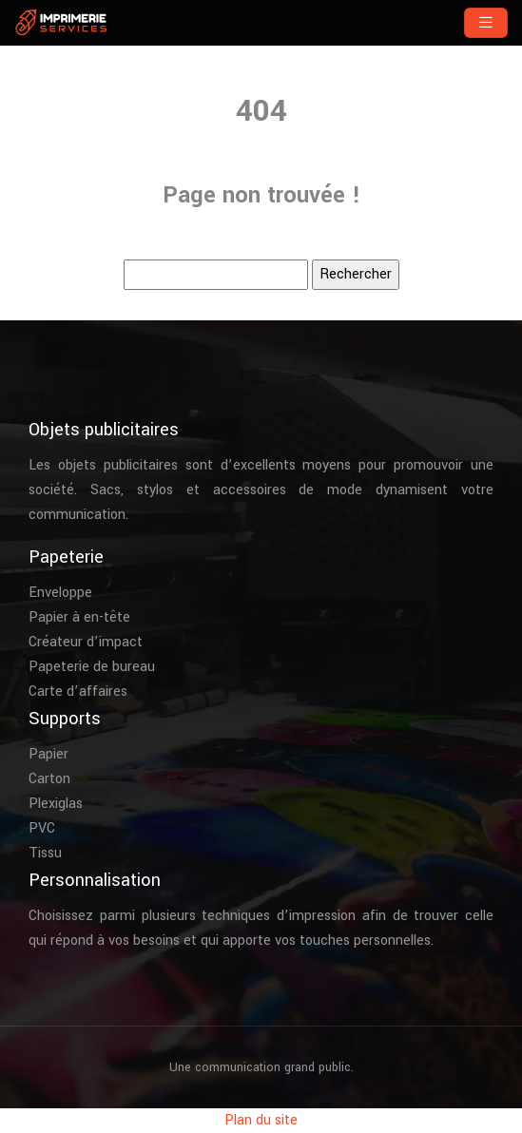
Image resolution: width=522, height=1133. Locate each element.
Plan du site (261, 1120)
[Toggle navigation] (486, 23)
